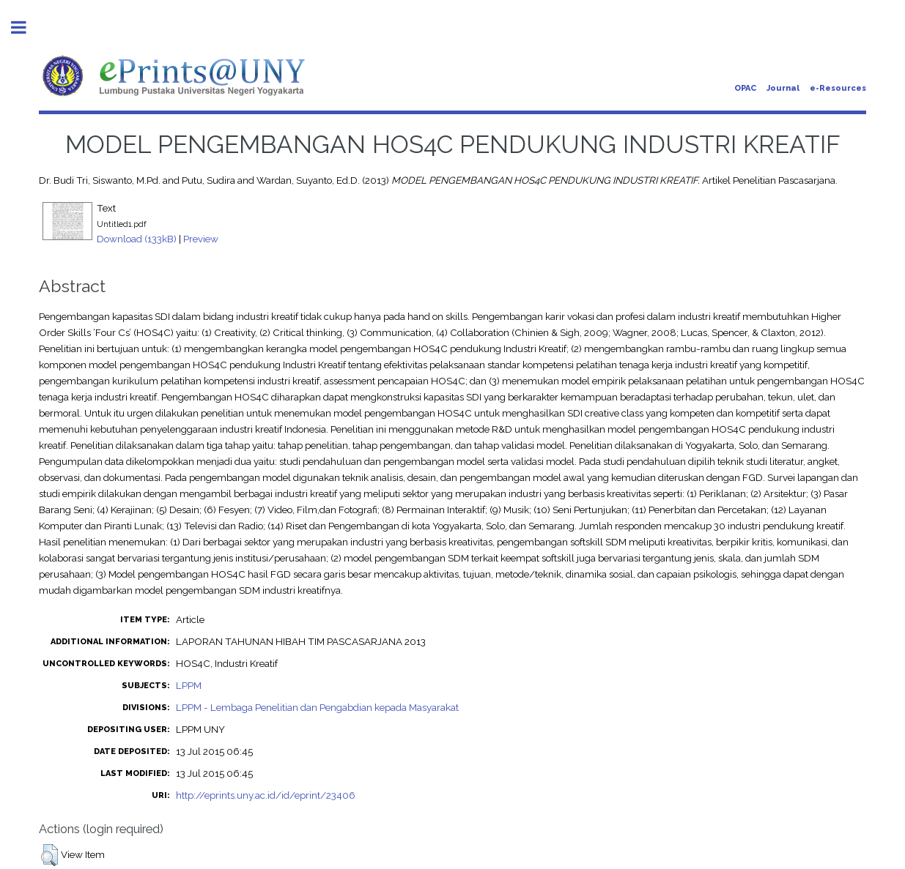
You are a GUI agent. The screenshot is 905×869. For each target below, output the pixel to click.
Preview (200, 239)
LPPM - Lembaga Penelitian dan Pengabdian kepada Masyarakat (317, 707)
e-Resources (838, 88)
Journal (783, 88)
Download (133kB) (137, 239)
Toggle (26, 27)
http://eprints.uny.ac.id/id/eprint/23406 (265, 795)
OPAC (745, 88)
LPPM (189, 685)
